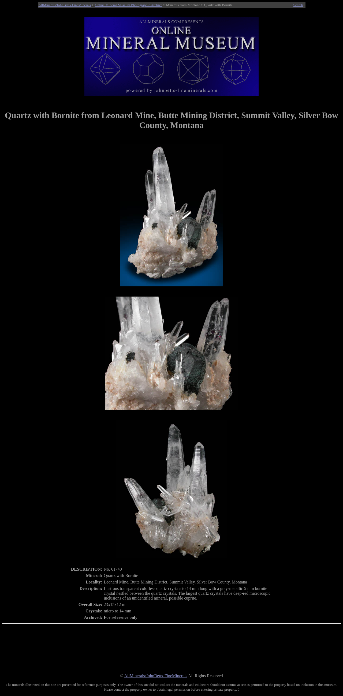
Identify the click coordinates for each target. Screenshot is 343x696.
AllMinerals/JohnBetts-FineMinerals (65, 5)
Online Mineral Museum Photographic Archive (128, 5)
